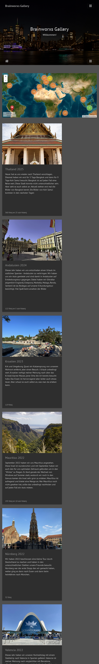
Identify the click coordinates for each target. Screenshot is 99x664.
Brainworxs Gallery (17, 6)
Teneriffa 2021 (14, 504)
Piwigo (57, 658)
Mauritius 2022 (64, 245)
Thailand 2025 (14, 159)
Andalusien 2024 (65, 159)
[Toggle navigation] (90, 6)
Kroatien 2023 (14, 245)
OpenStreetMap (90, 116)
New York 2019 (64, 590)
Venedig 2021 (63, 504)
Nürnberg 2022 (14, 331)
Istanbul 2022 (14, 417)
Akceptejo (7, 61)
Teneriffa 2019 (14, 590)
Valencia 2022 (64, 331)
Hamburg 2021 (64, 417)
